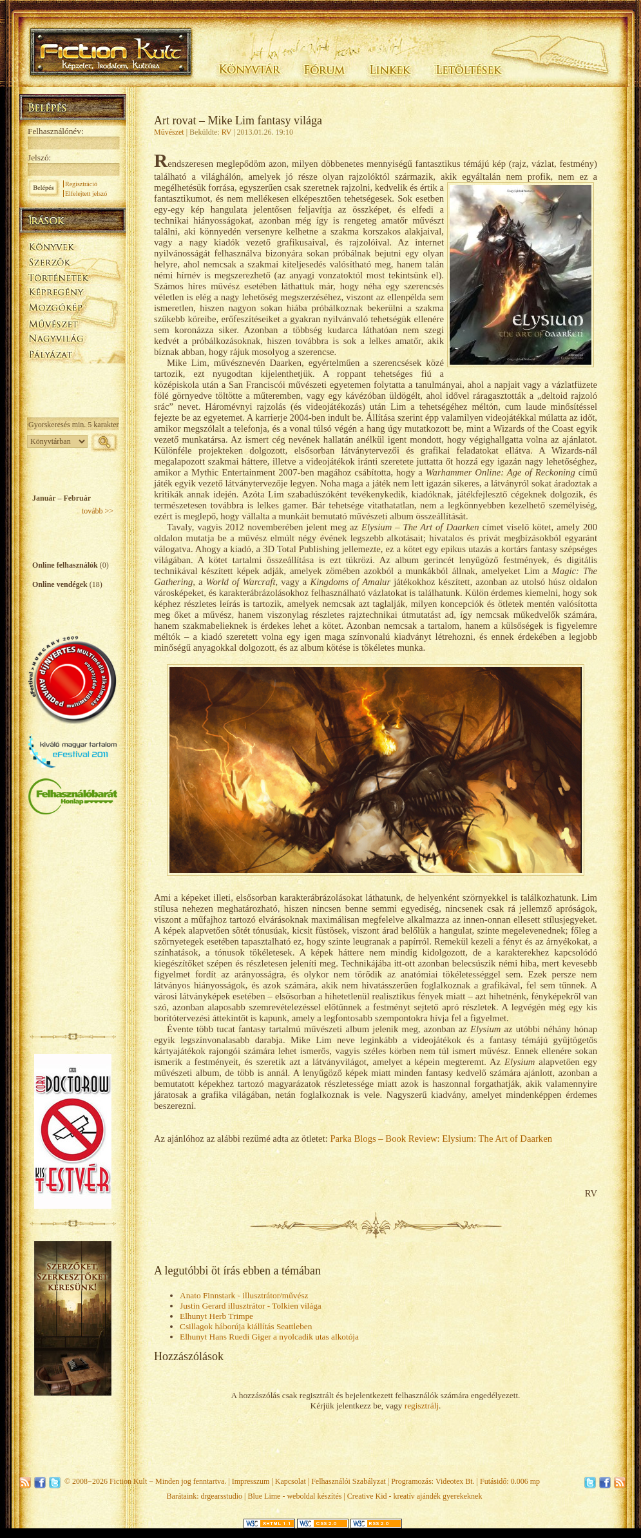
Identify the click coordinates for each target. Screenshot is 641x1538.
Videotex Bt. (455, 1481)
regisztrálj (422, 1405)
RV (227, 132)
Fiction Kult (128, 1481)
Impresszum (251, 1481)
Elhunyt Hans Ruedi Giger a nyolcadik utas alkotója (269, 1336)
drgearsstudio (221, 1496)
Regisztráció (81, 183)
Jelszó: (39, 157)
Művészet (169, 132)
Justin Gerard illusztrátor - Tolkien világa (250, 1306)
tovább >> (97, 510)
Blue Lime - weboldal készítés (294, 1496)
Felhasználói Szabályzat (348, 1481)
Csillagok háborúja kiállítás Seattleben (246, 1326)
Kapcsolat (290, 1481)
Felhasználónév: (56, 131)
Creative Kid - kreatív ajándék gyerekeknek (415, 1496)
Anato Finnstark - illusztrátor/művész (244, 1295)
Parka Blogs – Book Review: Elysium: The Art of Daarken (441, 1138)
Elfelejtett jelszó (86, 193)
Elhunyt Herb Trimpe (216, 1316)
